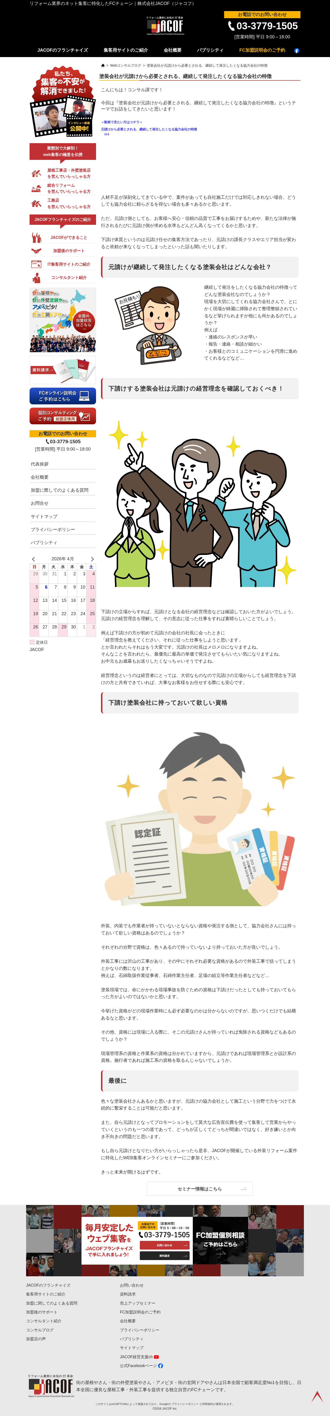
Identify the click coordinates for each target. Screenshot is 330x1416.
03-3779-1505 (267, 25)
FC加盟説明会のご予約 (262, 50)
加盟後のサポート (42, 1312)
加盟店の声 (36, 1339)
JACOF (37, 649)
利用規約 (207, 1403)
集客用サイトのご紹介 (126, 50)
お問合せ (40, 503)
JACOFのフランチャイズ (62, 50)
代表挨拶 (40, 464)
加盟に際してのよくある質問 (59, 490)
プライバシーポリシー (53, 529)
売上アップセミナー (137, 1303)
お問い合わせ (132, 1285)
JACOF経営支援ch (136, 1357)
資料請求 (128, 1294)
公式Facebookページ (138, 1366)
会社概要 (173, 50)
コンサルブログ (40, 1330)
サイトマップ (44, 516)
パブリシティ (210, 50)
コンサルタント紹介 (44, 1321)
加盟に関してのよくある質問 (51, 1303)
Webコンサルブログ (125, 65)
